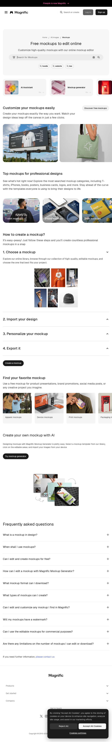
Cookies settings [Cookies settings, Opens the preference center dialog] (78, 733)
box (69, 66)
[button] (13, 57)
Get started (57, 693)
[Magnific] (19, 12)
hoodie (44, 66)
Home (44, 37)
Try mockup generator (15, 456)
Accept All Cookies (92, 726)
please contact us (45, 656)
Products (57, 686)
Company (57, 701)
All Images (55, 37)
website (57, 66)
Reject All (63, 726)
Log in (88, 12)
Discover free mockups (95, 108)
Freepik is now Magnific (56, 3)
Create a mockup (13, 363)
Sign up (101, 12)
